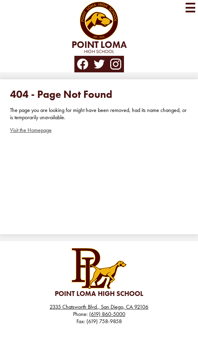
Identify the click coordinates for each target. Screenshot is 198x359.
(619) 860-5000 (107, 314)
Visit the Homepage (31, 130)
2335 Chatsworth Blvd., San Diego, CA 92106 (99, 306)
